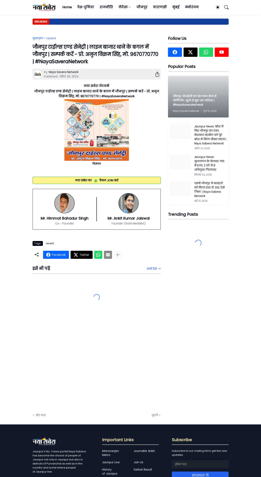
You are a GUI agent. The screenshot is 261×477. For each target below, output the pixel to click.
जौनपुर (141, 7)
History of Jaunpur (109, 471)
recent (51, 38)
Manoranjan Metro (110, 453)
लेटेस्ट (123, 7)
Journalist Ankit (144, 451)
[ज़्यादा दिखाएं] (118, 255)
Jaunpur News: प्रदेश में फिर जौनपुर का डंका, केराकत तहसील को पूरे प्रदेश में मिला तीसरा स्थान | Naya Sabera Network (210, 134)
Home (67, 7)
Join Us (138, 462)
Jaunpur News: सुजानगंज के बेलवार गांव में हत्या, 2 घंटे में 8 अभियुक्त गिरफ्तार (209, 163)
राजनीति (106, 7)
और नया (40, 415)
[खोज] (225, 7)
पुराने (155, 415)
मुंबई (175, 7)
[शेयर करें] (156, 74)
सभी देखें (152, 269)
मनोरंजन (192, 7)
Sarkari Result (143, 469)
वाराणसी (160, 7)
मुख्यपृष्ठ (38, 38)
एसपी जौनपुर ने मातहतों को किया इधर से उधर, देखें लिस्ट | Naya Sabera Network (209, 189)
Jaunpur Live (111, 462)
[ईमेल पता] (200, 464)
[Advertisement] (73, 364)
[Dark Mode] (216, 7)
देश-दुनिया (85, 7)
